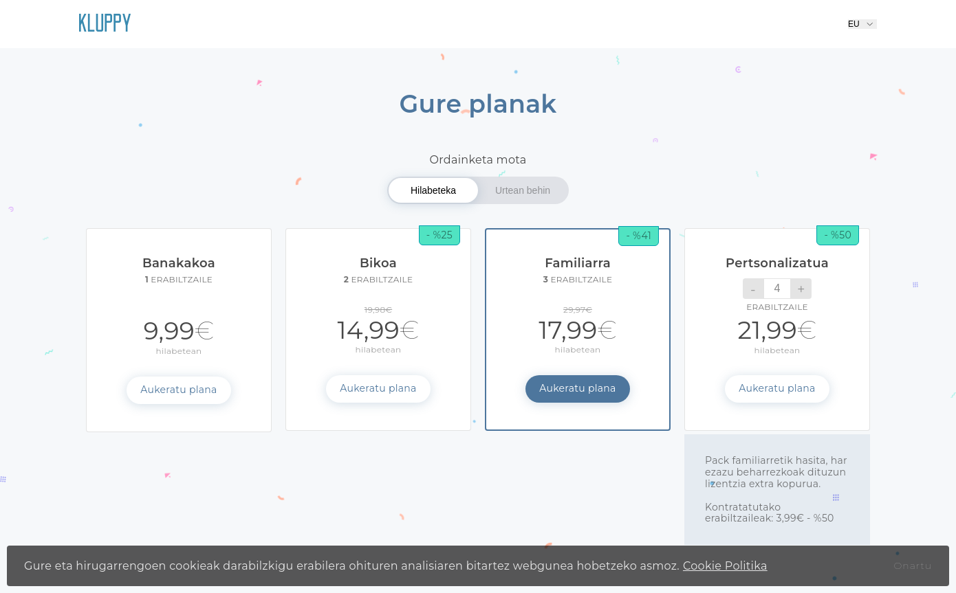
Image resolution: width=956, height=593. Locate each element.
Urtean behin (522, 190)
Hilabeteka (433, 190)
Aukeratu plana (178, 389)
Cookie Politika (725, 565)
